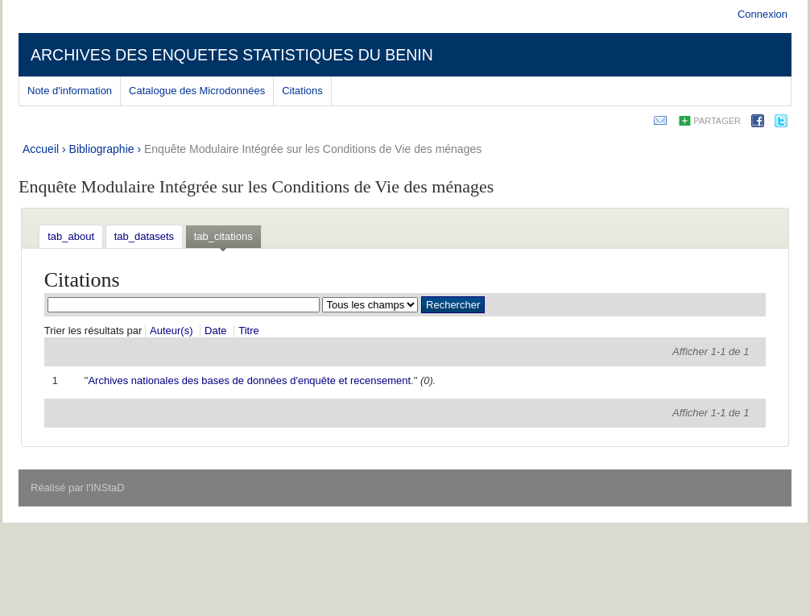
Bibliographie (101, 149)
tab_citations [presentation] (223, 236)
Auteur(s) (171, 331)
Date (215, 331)
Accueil (41, 149)
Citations (302, 91)
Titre (248, 331)
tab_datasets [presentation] (144, 236)
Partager (717, 121)
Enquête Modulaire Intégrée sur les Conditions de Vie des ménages (312, 149)
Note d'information (69, 91)
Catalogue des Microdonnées (197, 91)
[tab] (71, 236)
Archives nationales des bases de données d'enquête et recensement (249, 380)
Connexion (762, 14)
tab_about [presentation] (71, 236)
